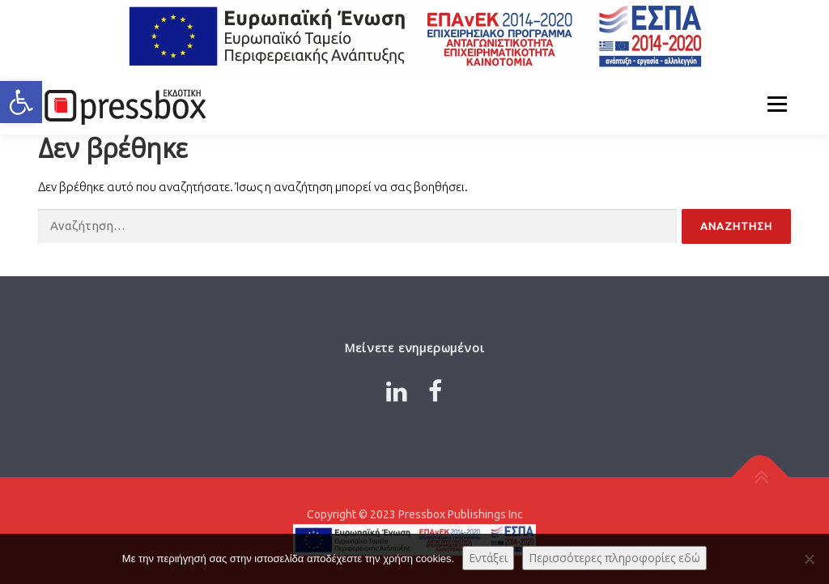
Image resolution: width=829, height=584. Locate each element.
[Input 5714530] (736, 226)
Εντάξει (488, 557)
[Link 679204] (435, 391)
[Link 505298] (396, 391)
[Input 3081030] (357, 226)
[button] (21, 102)
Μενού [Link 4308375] (777, 104)
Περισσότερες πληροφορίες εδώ (614, 557)
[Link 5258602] (123, 104)
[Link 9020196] (760, 476)
